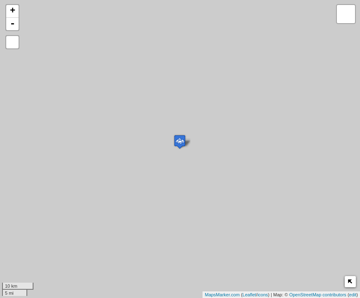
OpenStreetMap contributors (317, 294)
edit (353, 294)
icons (262, 294)
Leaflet (249, 294)
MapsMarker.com (222, 294)
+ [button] (12, 11)
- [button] (12, 24)
